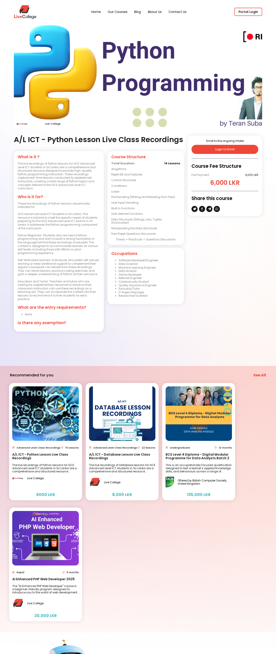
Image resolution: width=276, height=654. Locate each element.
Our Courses (117, 12)
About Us (155, 12)
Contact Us (177, 12)
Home (96, 12)
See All (259, 371)
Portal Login (248, 12)
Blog (137, 12)
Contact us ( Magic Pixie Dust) (171, 569)
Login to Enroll (224, 149)
